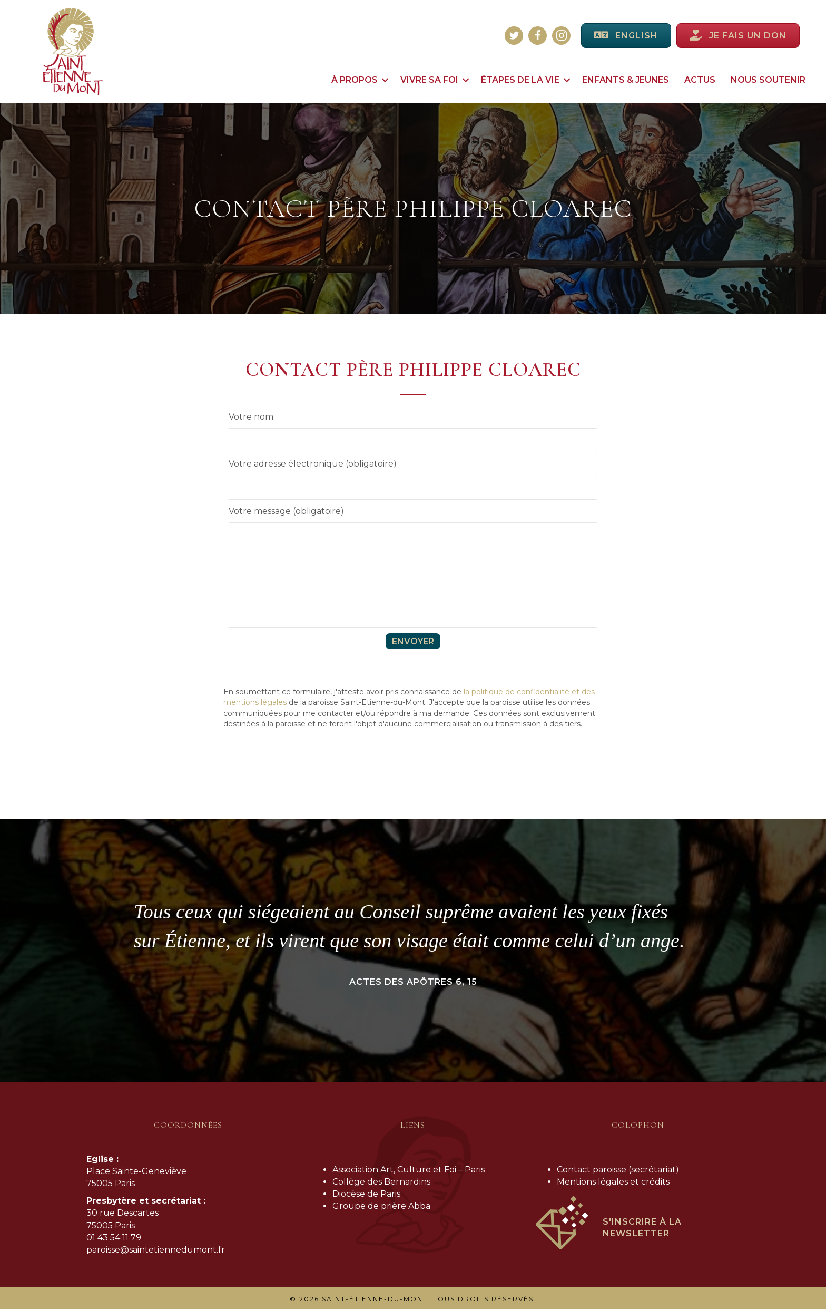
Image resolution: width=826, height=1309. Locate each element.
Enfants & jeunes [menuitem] (625, 80)
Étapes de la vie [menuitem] (520, 80)
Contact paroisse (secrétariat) (618, 1170)
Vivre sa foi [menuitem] (429, 80)
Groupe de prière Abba (381, 1206)
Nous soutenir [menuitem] (768, 80)
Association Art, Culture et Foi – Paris (408, 1170)
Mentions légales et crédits (613, 1182)
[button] (385, 79)
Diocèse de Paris (366, 1194)
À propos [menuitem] (354, 80)
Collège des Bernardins (381, 1182)
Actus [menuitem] (699, 80)
